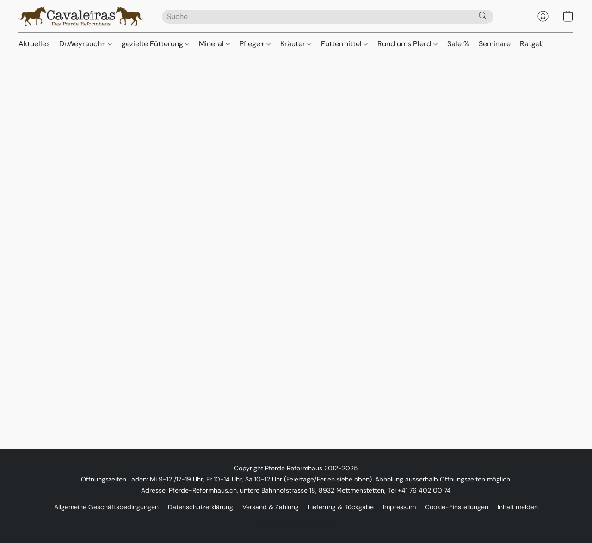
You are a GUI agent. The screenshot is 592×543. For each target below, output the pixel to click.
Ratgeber (535, 44)
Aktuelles (34, 44)
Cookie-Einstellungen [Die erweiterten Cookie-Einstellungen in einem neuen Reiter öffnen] (456, 507)
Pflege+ (255, 44)
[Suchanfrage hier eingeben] (327, 17)
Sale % (458, 44)
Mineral (214, 44)
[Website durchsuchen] (483, 15)
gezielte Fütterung (155, 44)
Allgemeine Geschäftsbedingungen (106, 507)
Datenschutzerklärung (200, 507)
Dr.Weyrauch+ (85, 44)
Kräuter (295, 44)
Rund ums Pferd (407, 44)
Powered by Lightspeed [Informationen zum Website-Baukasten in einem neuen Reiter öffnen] (296, 522)
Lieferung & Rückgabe (341, 507)
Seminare (495, 44)
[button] (80, 16)
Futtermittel (344, 44)
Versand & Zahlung (270, 507)
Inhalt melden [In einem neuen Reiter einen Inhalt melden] (518, 507)
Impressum (399, 507)
